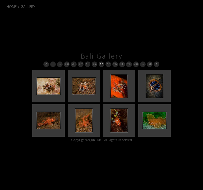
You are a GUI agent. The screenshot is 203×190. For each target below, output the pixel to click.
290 (136, 64)
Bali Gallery (102, 56)
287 (115, 64)
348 (149, 64)
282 (80, 64)
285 (101, 64)
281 (73, 64)
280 (66, 64)
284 (94, 64)
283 (87, 64)
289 (129, 64)
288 (122, 64)
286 (108, 64)
